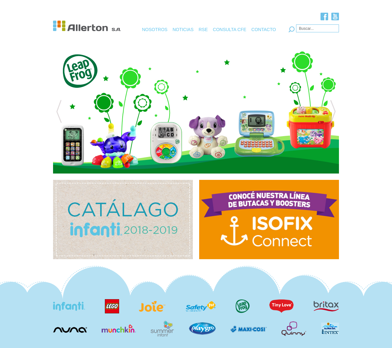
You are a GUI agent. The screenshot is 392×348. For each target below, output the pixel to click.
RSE (203, 29)
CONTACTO (263, 29)
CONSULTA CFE (229, 29)
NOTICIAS (182, 29)
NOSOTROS (154, 29)
